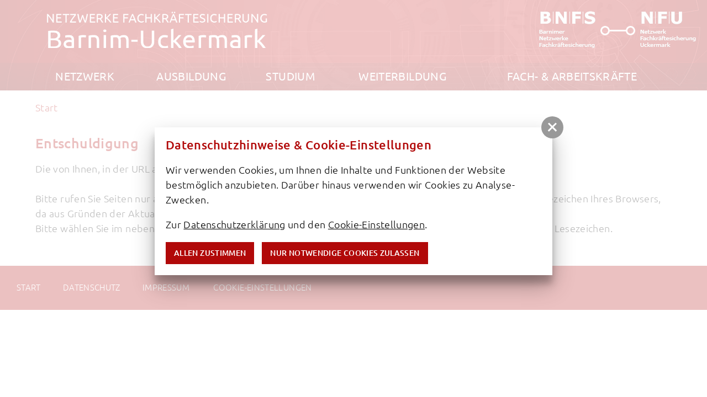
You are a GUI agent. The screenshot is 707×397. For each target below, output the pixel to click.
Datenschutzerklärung (234, 224)
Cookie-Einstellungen (376, 224)
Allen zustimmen (210, 253)
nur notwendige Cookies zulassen (344, 253)
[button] (552, 127)
